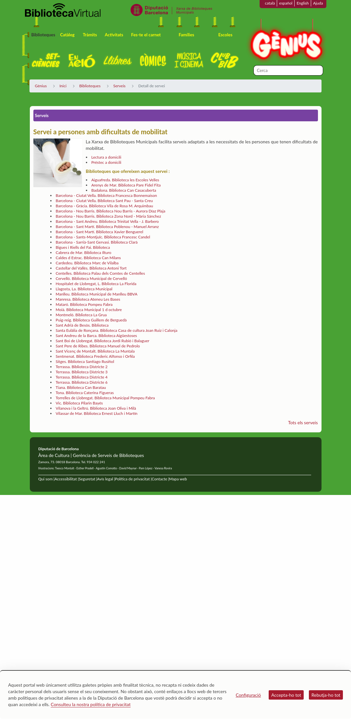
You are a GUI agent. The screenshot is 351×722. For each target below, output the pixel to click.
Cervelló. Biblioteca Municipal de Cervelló (91, 278)
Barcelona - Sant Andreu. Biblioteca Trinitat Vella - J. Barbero (107, 221)
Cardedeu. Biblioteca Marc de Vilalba (87, 262)
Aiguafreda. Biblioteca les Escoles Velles (125, 179)
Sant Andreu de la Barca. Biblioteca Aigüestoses (96, 335)
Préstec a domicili (106, 162)
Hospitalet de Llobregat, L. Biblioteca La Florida (96, 283)
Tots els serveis (303, 422)
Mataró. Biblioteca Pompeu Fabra (84, 304)
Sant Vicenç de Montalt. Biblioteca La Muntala (95, 351)
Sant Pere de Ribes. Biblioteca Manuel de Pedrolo (98, 345)
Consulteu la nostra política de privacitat (91, 704)
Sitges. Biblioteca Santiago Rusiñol (85, 361)
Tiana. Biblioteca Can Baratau (81, 387)
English (303, 3)
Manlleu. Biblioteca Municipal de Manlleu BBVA (96, 294)
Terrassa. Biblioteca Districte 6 (82, 382)
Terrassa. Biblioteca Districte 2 (82, 366)
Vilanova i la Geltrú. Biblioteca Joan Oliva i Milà (96, 408)
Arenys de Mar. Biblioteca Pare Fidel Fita (126, 185)
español (285, 3)
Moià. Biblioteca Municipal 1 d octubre (89, 309)
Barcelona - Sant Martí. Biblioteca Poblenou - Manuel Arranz (107, 226)
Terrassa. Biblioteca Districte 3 (82, 371)
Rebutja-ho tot (325, 695)
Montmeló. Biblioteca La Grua (81, 314)
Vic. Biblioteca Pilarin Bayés (79, 403)
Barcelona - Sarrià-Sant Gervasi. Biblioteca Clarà (97, 242)
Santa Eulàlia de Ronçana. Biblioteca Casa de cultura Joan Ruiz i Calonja (117, 330)
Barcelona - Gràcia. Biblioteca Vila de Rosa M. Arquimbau (104, 205)
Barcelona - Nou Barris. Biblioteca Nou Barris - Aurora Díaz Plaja (110, 211)
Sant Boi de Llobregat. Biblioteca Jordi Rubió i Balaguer (102, 340)
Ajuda (318, 3)
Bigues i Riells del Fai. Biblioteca (83, 247)
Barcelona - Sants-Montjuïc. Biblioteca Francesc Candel (103, 237)
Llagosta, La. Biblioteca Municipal (84, 288)
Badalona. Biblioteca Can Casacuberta (123, 190)
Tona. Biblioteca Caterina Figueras (85, 392)
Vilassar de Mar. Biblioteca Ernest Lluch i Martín (96, 413)
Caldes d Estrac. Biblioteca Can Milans (88, 257)
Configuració (248, 695)
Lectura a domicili (106, 157)
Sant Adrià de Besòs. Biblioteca (82, 325)
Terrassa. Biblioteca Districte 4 (82, 377)
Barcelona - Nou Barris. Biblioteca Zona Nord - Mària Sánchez (108, 216)
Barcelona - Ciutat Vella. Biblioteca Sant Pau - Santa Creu (104, 200)
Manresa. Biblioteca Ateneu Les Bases (88, 299)
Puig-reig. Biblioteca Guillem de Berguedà (91, 320)
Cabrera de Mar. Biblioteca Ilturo (83, 252)
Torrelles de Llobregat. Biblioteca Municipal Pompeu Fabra (105, 397)
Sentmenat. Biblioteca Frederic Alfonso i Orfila (95, 356)
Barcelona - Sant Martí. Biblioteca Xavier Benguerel (99, 231)
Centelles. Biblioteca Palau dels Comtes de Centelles (100, 273)
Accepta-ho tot (286, 695)
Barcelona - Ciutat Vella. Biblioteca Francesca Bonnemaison (106, 195)
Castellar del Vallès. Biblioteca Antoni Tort (91, 268)
